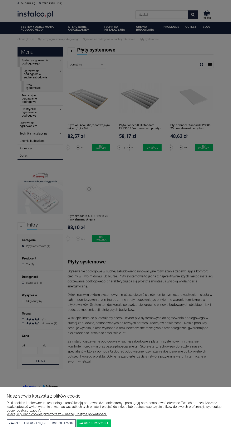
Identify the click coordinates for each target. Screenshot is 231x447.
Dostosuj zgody (62, 423)
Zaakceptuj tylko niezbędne (28, 423)
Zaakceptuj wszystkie (94, 423)
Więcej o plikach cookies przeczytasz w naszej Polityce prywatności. (57, 414)
